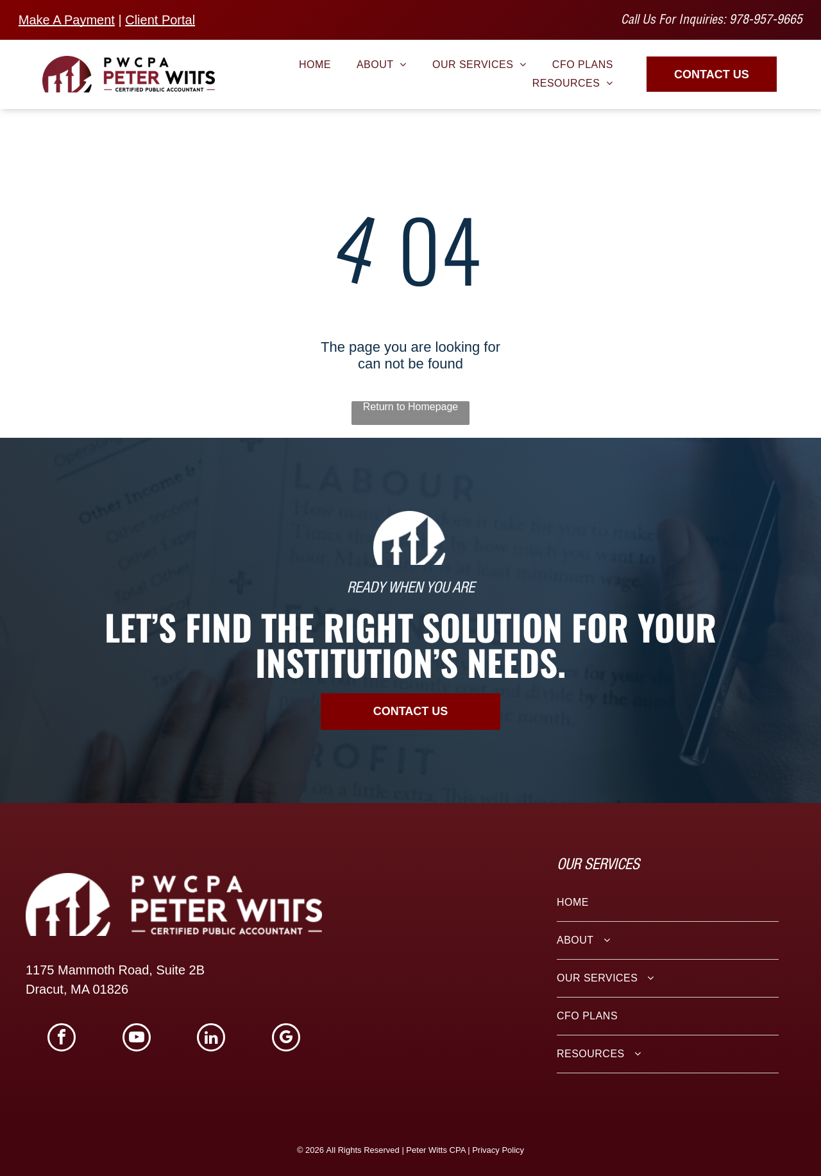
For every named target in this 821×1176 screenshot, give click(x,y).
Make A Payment (67, 20)
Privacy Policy (498, 1150)
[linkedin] (211, 1039)
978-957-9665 (765, 21)
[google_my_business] (286, 1039)
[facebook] (61, 1039)
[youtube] (137, 1039)
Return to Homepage (411, 406)
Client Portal (160, 20)
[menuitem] (315, 65)
